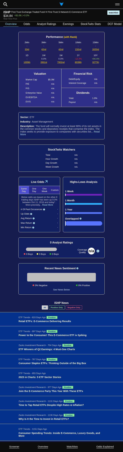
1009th (27, 62)
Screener (14, 446)
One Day (34, 190)
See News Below (61, 289)
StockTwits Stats (91, 24)
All (45, 307)
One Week (44, 190)
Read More (47, 205)
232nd (78, 49)
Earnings (68, 24)
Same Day (24, 190)
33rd (27, 49)
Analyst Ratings (46, 24)
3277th (95, 62)
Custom (55, 190)
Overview (43, 446)
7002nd (61, 62)
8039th (78, 62)
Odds (27, 24)
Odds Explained (105, 446)
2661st (44, 62)
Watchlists (72, 446)
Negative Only (74, 307)
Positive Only (57, 307)
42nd (43, 49)
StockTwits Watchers (61, 149)
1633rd (95, 49)
